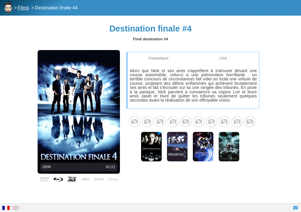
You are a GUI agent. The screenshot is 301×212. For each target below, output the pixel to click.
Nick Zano (173, 121)
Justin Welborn (224, 121)
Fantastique (159, 58)
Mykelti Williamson (160, 121)
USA (223, 58)
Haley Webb (186, 121)
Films (23, 7)
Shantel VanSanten (147, 121)
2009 (46, 167)
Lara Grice (250, 121)
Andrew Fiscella (212, 121)
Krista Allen (199, 121)
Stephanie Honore (237, 121)
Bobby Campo (135, 121)
